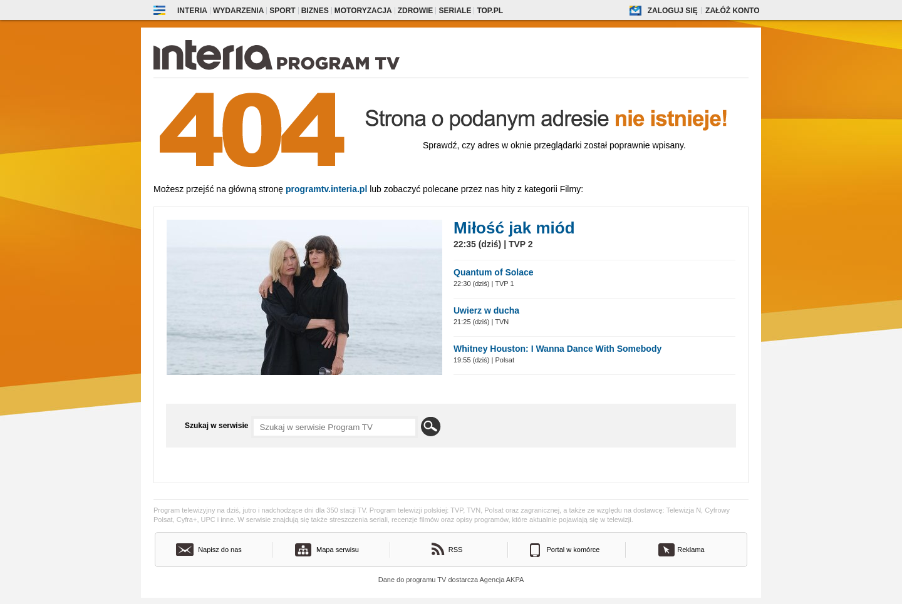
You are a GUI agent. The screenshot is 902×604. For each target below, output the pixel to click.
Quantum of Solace (494, 272)
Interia (192, 10)
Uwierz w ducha (486, 310)
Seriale (454, 10)
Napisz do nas (220, 549)
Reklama (690, 549)
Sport (282, 10)
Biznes (315, 10)
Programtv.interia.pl (326, 189)
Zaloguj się (673, 10)
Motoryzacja (363, 10)
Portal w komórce (573, 549)
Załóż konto (732, 10)
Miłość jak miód (514, 227)
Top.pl (490, 10)
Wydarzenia (238, 10)
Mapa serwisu (337, 549)
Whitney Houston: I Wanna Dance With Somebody (557, 349)
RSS (455, 549)
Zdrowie (415, 10)
